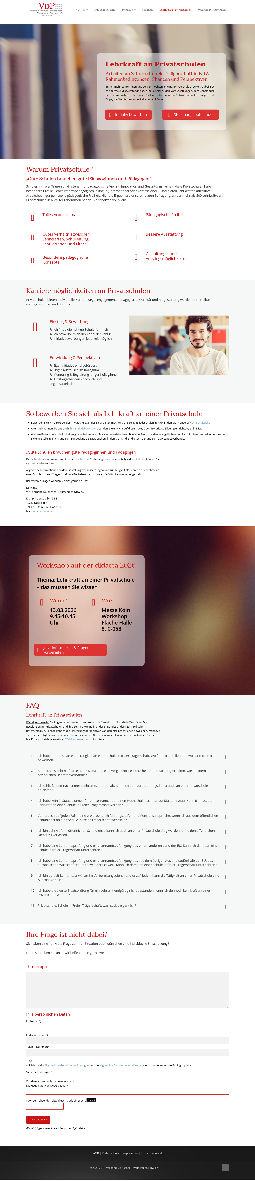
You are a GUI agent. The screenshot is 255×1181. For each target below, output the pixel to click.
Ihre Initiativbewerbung (83, 428)
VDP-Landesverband (77, 740)
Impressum (130, 1154)
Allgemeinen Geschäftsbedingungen (67, 1067)
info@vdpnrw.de (42, 511)
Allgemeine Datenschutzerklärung (120, 1067)
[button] (127, 759)
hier (122, 438)
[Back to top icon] (225, 1169)
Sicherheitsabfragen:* (39, 1073)
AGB (96, 1154)
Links (144, 1154)
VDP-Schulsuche (200, 422)
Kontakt (157, 1154)
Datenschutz (111, 1154)
